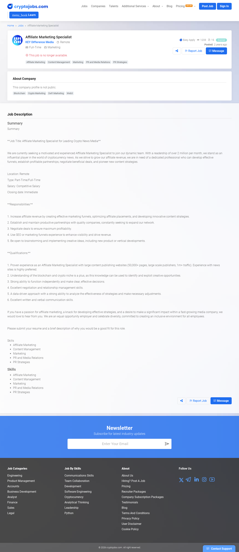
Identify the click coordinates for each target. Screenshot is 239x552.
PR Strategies (120, 62)
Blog (169, 6)
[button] (177, 50)
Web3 (70, 93)
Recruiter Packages (134, 491)
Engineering (14, 475)
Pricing (126, 486)
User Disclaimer (131, 524)
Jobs (84, 6)
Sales (10, 507)
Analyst (12, 497)
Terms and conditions (136, 513)
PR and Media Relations (98, 62)
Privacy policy (130, 518)
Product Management (21, 481)
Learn (24, 15)
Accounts (13, 486)
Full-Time (35, 47)
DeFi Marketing (56, 93)
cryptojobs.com (114, 547)
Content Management (59, 62)
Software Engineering (78, 491)
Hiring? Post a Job (133, 481)
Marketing (54, 47)
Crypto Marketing (36, 93)
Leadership (71, 507)
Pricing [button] (184, 6)
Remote (65, 42)
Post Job (207, 6)
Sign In (224, 6)
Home (10, 25)
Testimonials (130, 502)
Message (216, 51)
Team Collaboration (76, 481)
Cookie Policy (130, 529)
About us (127, 475)
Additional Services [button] (134, 6)
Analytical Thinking (76, 502)
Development (72, 486)
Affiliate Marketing (36, 62)
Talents (113, 6)
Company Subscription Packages (143, 497)
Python (68, 513)
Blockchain (19, 93)
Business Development (21, 491)
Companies (98, 6)
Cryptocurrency (73, 497)
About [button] (156, 6)
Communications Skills (79, 475)
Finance (12, 502)
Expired (221, 40)
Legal (10, 513)
